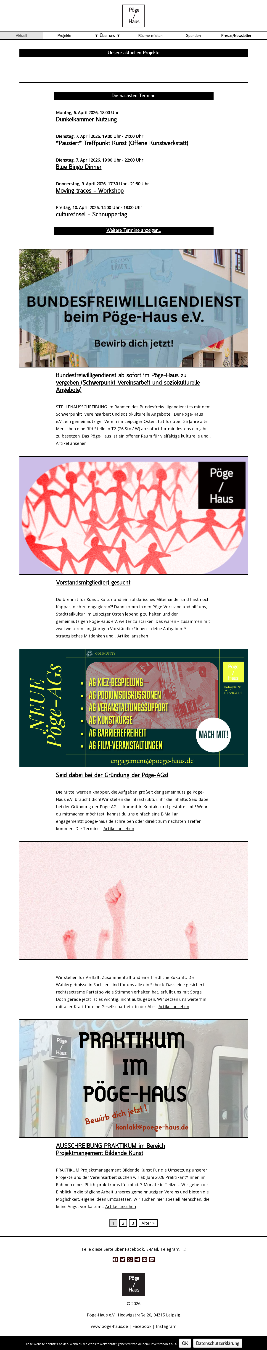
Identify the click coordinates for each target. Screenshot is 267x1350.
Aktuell (21, 36)
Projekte (64, 36)
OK (185, 1343)
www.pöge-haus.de (109, 1326)
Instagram (166, 1326)
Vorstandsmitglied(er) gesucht (93, 583)
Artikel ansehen (71, 443)
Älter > (148, 1223)
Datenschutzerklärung (217, 1343)
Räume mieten (150, 36)
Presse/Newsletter (236, 36)
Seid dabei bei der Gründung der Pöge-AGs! (112, 775)
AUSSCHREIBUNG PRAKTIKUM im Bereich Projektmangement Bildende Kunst (110, 1150)
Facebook (141, 1326)
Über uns (107, 36)
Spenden (193, 36)
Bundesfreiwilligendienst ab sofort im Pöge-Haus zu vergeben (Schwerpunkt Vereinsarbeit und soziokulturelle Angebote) (128, 382)
